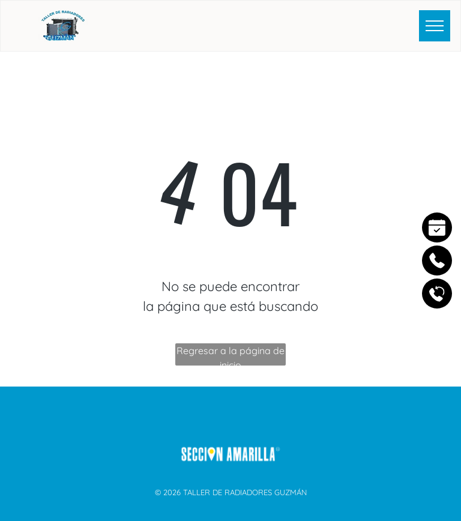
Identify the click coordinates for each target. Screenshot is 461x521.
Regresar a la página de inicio (230, 355)
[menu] (434, 25)
